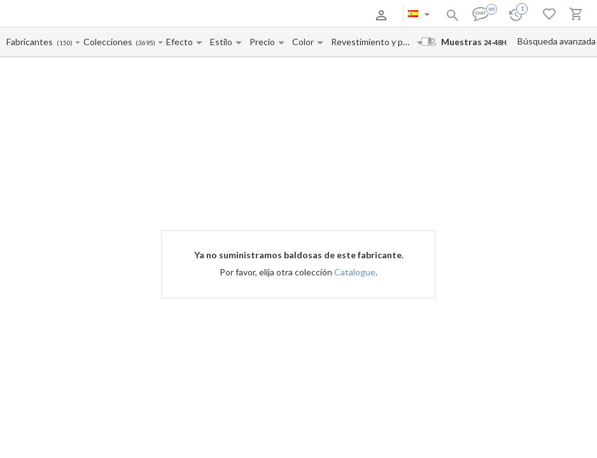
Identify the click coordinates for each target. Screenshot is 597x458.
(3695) (145, 42)
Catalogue (355, 272)
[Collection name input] (109, 41)
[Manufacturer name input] (31, 41)
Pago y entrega (137, 15)
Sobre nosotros (80, 15)
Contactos (186, 15)
